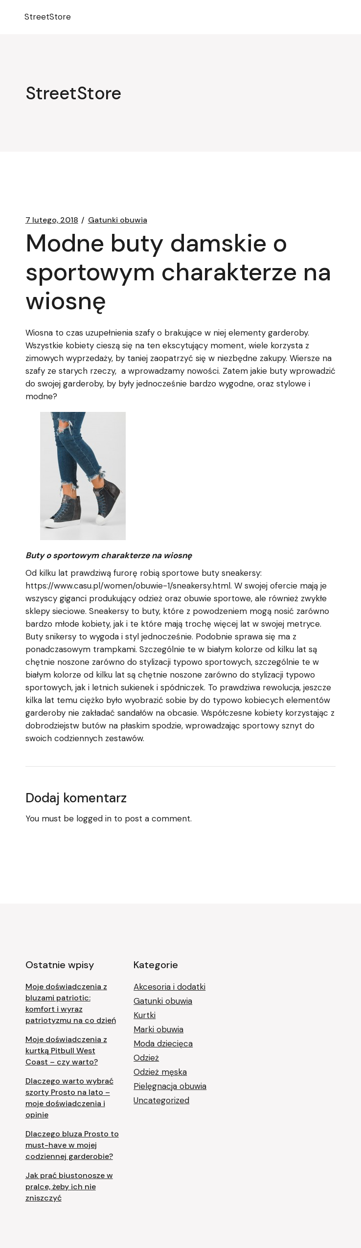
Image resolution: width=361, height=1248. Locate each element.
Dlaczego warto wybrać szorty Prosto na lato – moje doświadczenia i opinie (69, 1098)
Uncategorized (161, 1100)
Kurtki (145, 1015)
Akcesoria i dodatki (169, 986)
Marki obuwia (158, 1029)
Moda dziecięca (163, 1043)
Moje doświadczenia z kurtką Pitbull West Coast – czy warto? (66, 1050)
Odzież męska (160, 1071)
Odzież (146, 1057)
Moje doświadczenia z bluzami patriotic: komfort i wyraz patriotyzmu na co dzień (70, 1003)
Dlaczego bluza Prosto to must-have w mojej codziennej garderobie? (72, 1145)
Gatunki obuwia (117, 220)
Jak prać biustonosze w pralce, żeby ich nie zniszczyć (69, 1186)
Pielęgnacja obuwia (170, 1086)
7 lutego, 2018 (51, 220)
